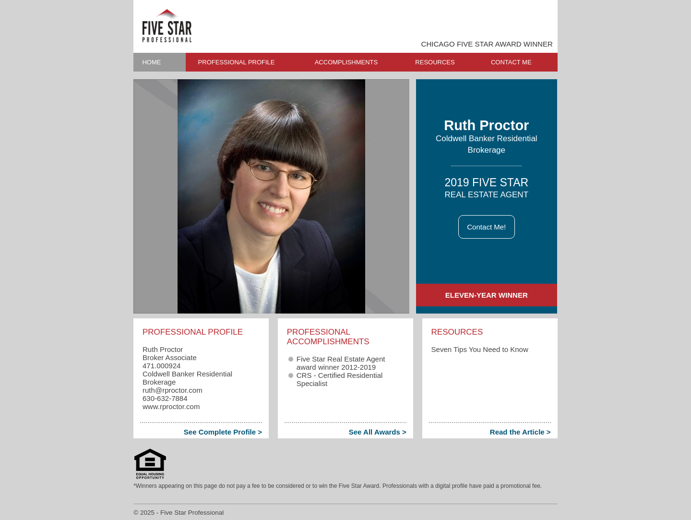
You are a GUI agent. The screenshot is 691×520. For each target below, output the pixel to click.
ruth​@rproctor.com (173, 390)
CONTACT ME (511, 62)
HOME (151, 62)
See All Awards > (377, 432)
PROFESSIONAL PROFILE (236, 62)
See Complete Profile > (223, 432)
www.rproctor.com (171, 406)
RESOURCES (434, 62)
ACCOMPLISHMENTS (346, 62)
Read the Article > (520, 432)
